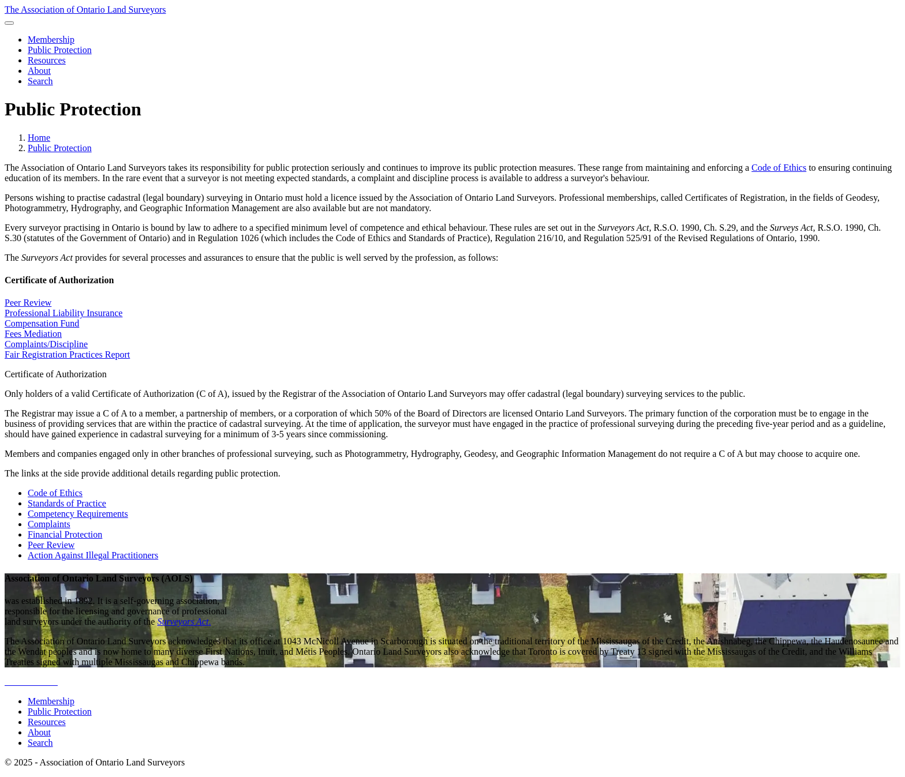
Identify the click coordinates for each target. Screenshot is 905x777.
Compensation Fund (42, 323)
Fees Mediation (33, 334)
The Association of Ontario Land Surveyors (85, 9)
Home (39, 137)
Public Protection (60, 148)
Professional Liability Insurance (63, 313)
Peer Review (28, 302)
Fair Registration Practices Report (67, 354)
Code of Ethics (778, 167)
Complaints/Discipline (46, 344)
